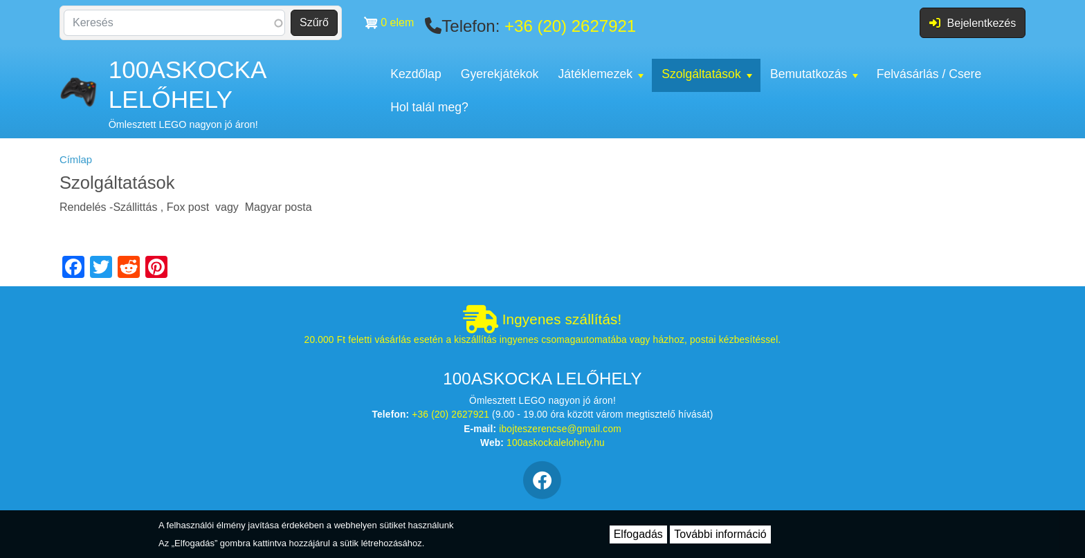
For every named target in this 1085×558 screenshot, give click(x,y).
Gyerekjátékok (499, 74)
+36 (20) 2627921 (570, 26)
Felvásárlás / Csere (929, 74)
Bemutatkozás (814, 74)
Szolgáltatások (706, 74)
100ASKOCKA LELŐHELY (187, 84)
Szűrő (314, 22)
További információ (720, 534)
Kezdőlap (415, 74)
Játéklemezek (600, 74)
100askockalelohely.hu (556, 443)
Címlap (76, 159)
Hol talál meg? (429, 107)
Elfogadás (638, 534)
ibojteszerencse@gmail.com (560, 429)
